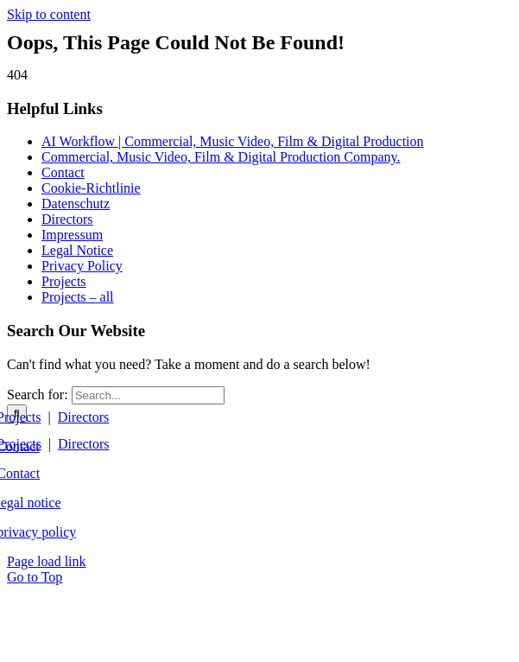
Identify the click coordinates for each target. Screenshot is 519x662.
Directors (84, 417)
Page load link (46, 561)
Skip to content (49, 14)
